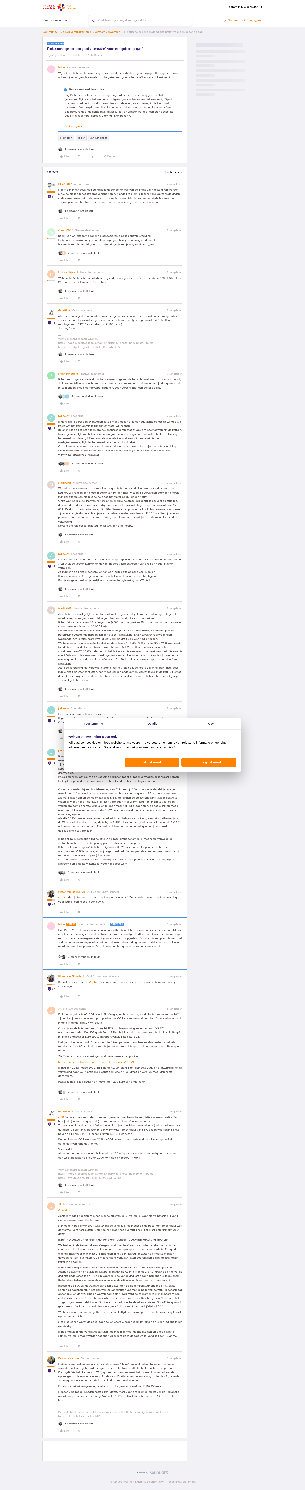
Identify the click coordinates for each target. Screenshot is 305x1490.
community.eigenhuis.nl (246, 7)
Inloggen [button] (255, 20)
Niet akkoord (152, 762)
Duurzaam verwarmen (106, 32)
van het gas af (98, 137)
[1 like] (76, 149)
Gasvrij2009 (65, 230)
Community (49, 32)
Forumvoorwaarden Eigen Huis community (136, 1481)
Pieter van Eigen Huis (71, 892)
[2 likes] (79, 253)
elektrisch (66, 137)
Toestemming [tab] (93, 723)
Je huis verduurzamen (75, 32)
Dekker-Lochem (69, 1358)
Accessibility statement (181, 1481)
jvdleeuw (63, 416)
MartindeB (64, 483)
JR (60, 1008)
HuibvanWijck (66, 272)
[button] (234, 20)
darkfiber (64, 310)
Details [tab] (152, 723)
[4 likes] (80, 396)
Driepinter (65, 184)
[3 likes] (80, 464)
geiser (81, 137)
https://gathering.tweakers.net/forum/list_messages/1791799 (96, 1062)
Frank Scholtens (68, 373)
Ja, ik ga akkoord (209, 762)
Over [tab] (211, 723)
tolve (61, 67)
